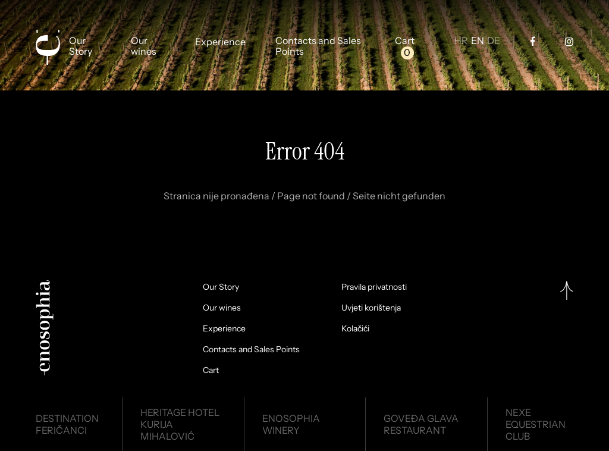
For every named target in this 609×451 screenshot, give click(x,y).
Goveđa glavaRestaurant (421, 424)
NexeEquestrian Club (536, 424)
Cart (405, 41)
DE (493, 41)
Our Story (80, 46)
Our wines (143, 46)
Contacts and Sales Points (318, 46)
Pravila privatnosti (374, 286)
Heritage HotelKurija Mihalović (179, 424)
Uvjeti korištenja (371, 307)
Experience (220, 42)
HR (461, 41)
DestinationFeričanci (67, 424)
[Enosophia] (47, 47)
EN (477, 41)
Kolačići (355, 328)
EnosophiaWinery (291, 424)
